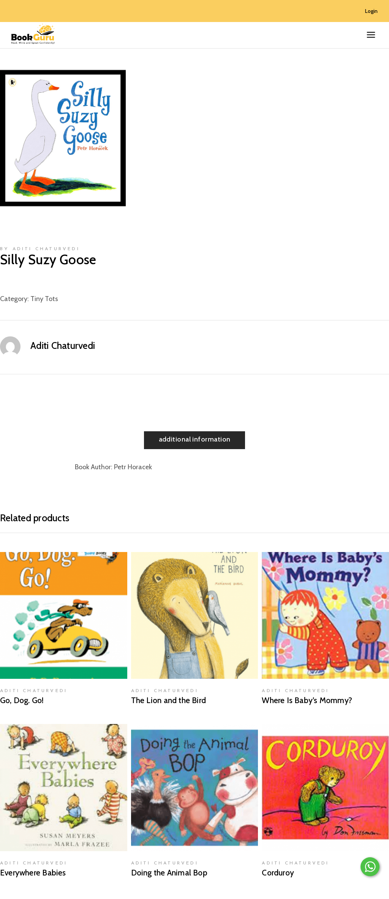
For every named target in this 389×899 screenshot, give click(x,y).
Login (371, 11)
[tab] (194, 440)
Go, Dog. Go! (22, 700)
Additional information (195, 439)
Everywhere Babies (33, 872)
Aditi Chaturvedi (62, 345)
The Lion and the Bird (168, 700)
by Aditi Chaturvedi (40, 249)
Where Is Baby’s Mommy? (307, 700)
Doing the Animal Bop (169, 872)
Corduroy (278, 872)
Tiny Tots (44, 299)
